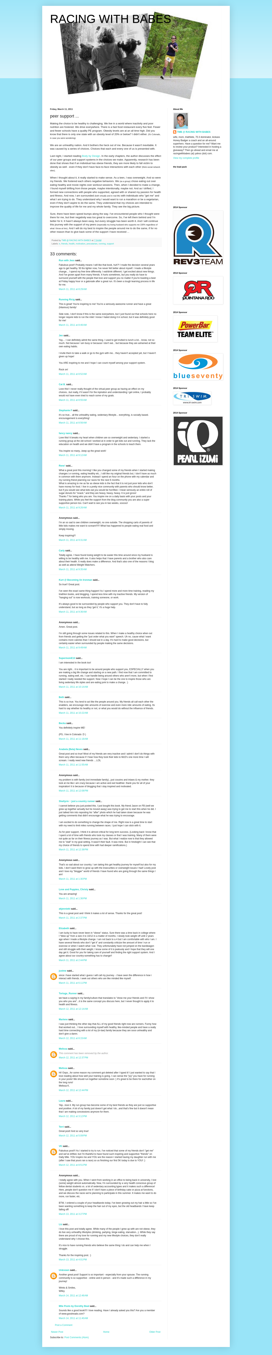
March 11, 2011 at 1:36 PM (73, 898)
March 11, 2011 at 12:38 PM (73, 849)
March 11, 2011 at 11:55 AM (73, 764)
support (110, 243)
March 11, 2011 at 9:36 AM (73, 611)
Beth (61, 697)
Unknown (64, 1270)
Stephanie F (65, 410)
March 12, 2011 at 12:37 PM (73, 1057)
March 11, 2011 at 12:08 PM (73, 790)
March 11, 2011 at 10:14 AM (73, 687)
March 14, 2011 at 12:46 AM (73, 1295)
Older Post (154, 1332)
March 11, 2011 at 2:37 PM (73, 917)
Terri (61, 1126)
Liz (60, 1224)
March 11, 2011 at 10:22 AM (73, 713)
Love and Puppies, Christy (73, 889)
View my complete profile (186, 158)
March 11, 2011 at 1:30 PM (73, 879)
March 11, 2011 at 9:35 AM (73, 569)
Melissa (63, 1048)
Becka (62, 723)
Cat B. (62, 384)
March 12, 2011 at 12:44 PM (73, 1090)
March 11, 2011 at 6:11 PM (73, 983)
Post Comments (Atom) (76, 1337)
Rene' (62, 465)
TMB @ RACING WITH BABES (193, 132)
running (102, 243)
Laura (62, 1100)
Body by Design (91, 155)
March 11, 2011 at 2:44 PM (73, 960)
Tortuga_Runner (68, 993)
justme (62, 970)
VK (60, 1146)
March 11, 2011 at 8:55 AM (73, 400)
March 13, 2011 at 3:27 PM (73, 1214)
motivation (80, 243)
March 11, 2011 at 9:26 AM (73, 507)
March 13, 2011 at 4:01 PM (73, 1259)
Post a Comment (63, 1325)
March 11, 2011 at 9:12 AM (73, 455)
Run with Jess (67, 260)
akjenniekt (64, 908)
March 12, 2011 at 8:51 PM (73, 1165)
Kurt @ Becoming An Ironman (75, 580)
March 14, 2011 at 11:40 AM (73, 1318)
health (71, 243)
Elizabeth (64, 928)
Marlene (63, 1019)
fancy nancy (65, 433)
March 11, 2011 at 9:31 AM (73, 540)
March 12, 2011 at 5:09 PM (73, 1135)
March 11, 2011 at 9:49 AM (73, 647)
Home (106, 1332)
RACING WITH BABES (110, 18)
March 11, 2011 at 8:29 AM (73, 289)
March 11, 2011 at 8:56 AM (73, 422)
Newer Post (57, 1332)
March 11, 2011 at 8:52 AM (73, 374)
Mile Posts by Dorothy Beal (74, 1306)
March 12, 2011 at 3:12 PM (73, 1116)
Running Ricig (67, 299)
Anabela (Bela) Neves (71, 749)
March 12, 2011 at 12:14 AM (73, 1009)
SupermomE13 (67, 658)
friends (64, 243)
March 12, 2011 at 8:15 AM (73, 1038)
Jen (61, 335)
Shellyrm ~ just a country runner (77, 801)
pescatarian (92, 243)
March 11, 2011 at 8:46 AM (73, 325)
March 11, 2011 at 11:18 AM (73, 739)
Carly (62, 550)
